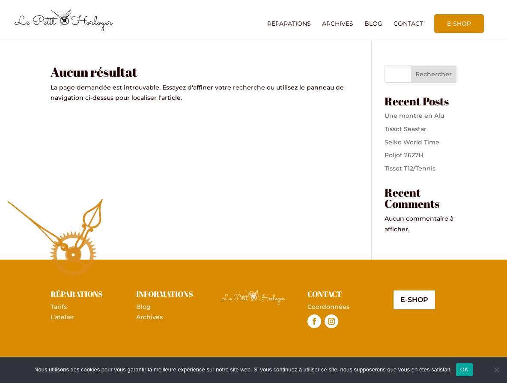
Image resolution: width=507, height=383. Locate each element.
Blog (373, 24)
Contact (408, 24)
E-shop (459, 23)
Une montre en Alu (414, 116)
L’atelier (63, 317)
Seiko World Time (412, 142)
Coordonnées (328, 307)
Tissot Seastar (405, 129)
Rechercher (433, 74)
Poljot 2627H (404, 155)
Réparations (289, 24)
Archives (337, 24)
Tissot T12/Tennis (410, 168)
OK (464, 369)
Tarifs (59, 307)
